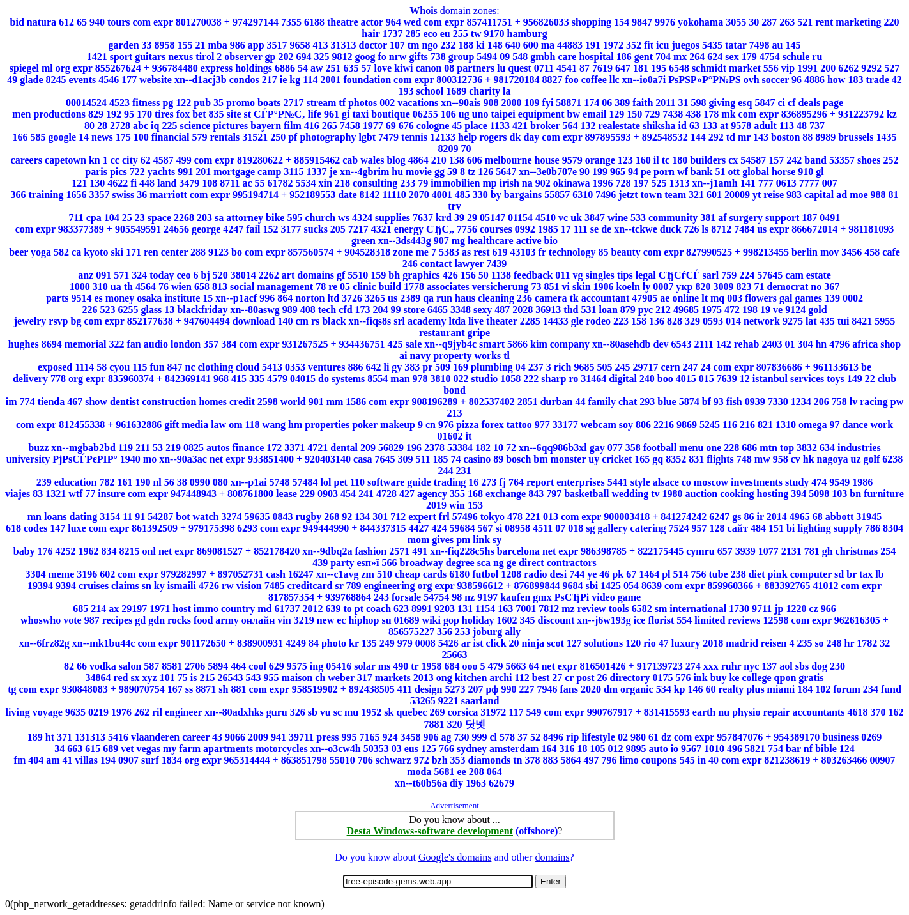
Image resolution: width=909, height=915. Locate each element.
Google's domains (454, 857)
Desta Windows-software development (430, 831)
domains (552, 857)
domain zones (452, 10)
